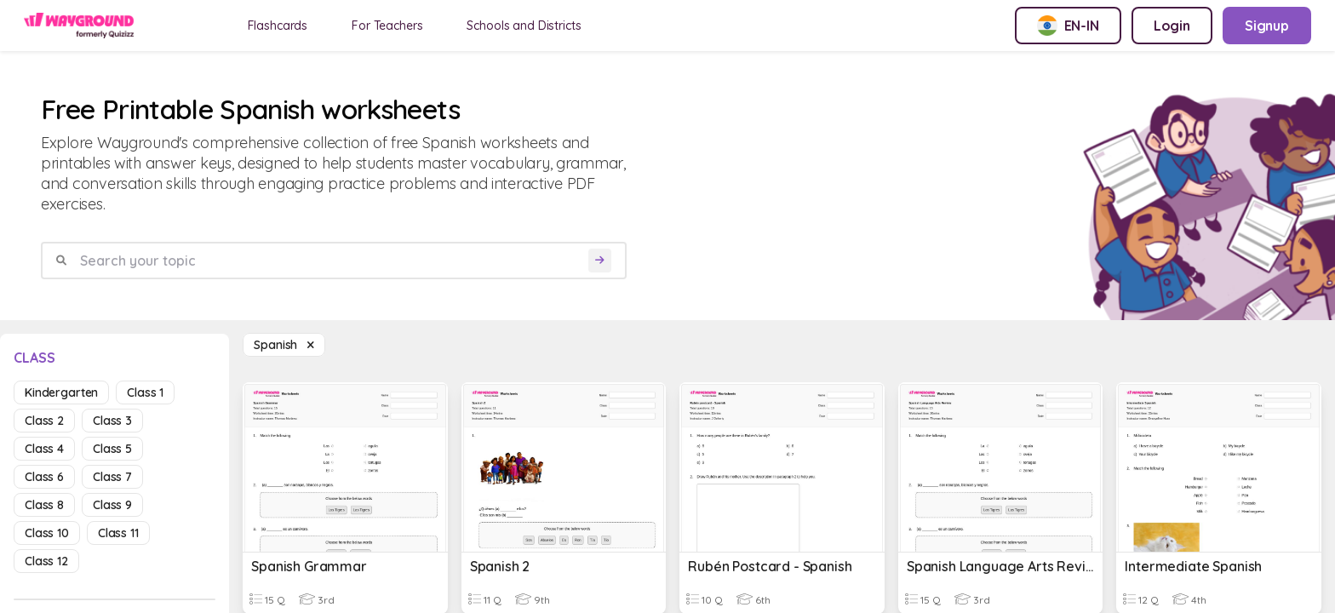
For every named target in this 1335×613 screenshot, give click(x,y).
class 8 (44, 505)
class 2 (44, 420)
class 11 (118, 533)
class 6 (44, 476)
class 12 (46, 561)
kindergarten (61, 392)
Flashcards (278, 25)
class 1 (145, 392)
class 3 (112, 420)
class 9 (112, 505)
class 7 (112, 476)
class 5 (112, 448)
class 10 (47, 533)
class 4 (44, 448)
